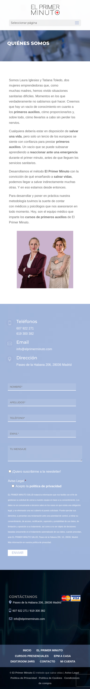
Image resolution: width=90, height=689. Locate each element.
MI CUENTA (67, 661)
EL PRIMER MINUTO (50, 650)
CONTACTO (47, 661)
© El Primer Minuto (21, 672)
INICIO (27, 650)
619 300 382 (25, 333)
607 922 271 (25, 328)
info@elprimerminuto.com (34, 349)
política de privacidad (45, 486)
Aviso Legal (72, 672)
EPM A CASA (62, 656)
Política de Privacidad (24, 678)
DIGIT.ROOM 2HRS (22, 661)
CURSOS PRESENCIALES (32, 656)
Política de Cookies (50, 678)
